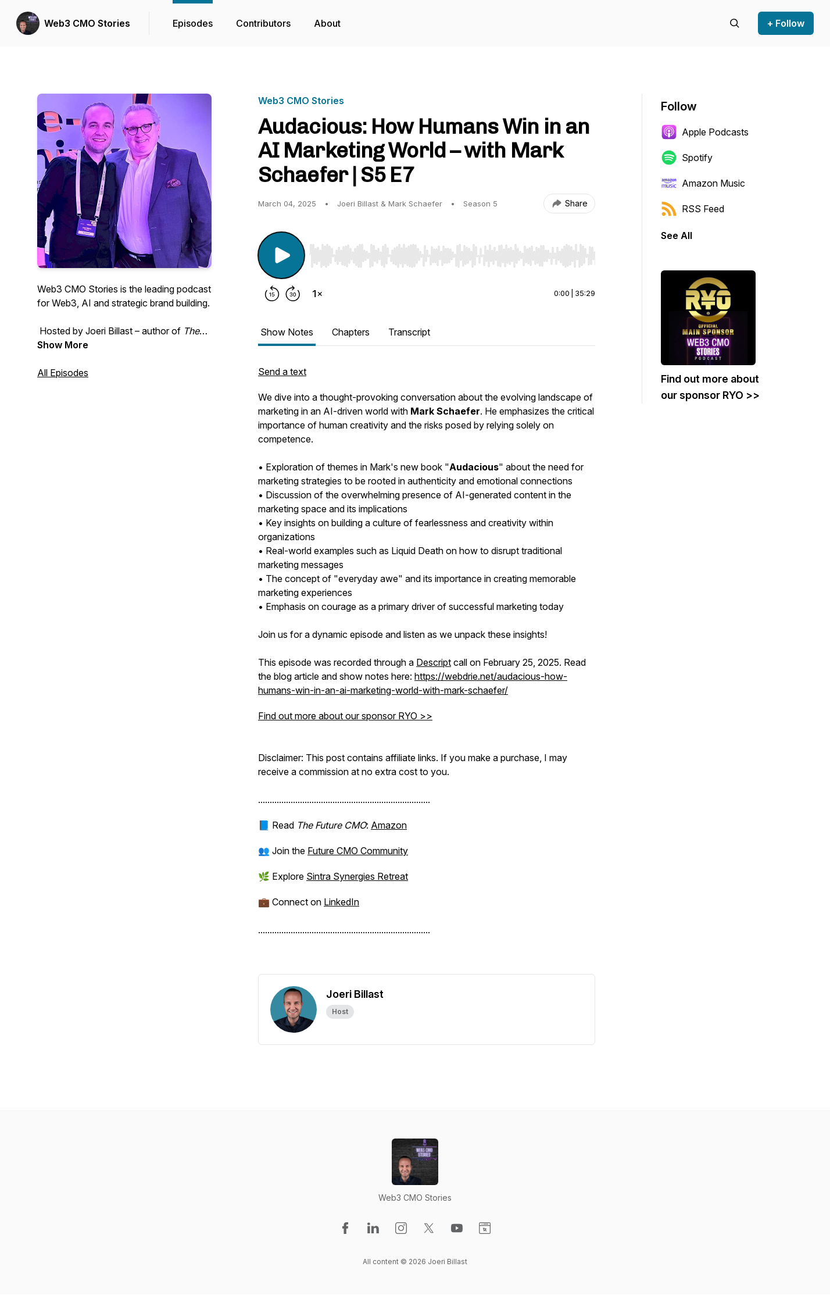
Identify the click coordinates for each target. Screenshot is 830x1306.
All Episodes (62, 373)
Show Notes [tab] (286, 332)
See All (676, 235)
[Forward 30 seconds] (293, 294)
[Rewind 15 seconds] (272, 294)
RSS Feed (692, 209)
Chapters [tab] (351, 332)
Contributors (263, 23)
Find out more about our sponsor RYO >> (345, 716)
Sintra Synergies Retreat (357, 876)
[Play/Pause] (281, 255)
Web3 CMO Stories (87, 23)
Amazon (389, 825)
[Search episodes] (734, 23)
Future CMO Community (357, 851)
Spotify (687, 157)
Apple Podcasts (705, 132)
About (327, 23)
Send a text (282, 371)
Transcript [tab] (409, 332)
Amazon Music (703, 183)
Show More (62, 345)
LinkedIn (341, 902)
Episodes (193, 23)
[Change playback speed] (317, 294)
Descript (433, 662)
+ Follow (785, 23)
